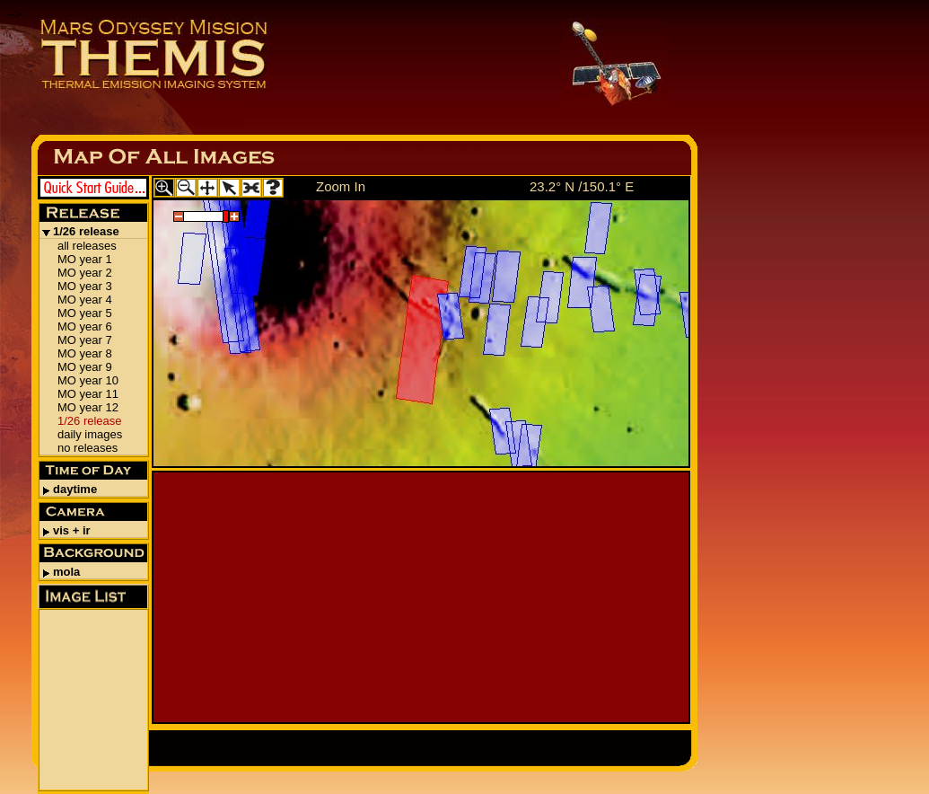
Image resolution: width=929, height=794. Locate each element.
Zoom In (340, 186)
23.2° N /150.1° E (582, 186)
